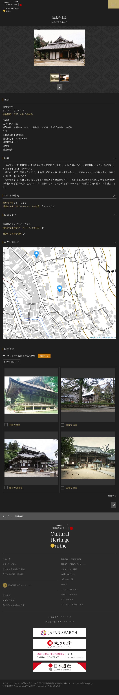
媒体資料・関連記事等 (71, 559)
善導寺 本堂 (71, 425)
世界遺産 (7, 595)
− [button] (7, 256)
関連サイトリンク (69, 594)
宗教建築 (7, 114)
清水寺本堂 (8, 202)
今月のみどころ (68, 574)
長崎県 (29, 114)
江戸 (15, 114)
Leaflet (92, 337)
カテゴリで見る (10, 564)
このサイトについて (70, 589)
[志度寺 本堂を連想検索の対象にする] (62, 487)
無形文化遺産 (9, 600)
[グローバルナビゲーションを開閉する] (113, 4)
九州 (22, 114)
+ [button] (7, 251)
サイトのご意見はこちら (72, 604)
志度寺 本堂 (71, 487)
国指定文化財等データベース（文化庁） (22, 206)
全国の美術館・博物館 (13, 574)
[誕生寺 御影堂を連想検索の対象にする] (6, 487)
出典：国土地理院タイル (106, 337)
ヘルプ (64, 584)
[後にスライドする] (112, 496)
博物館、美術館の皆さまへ (73, 564)
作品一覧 (7, 559)
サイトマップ (67, 599)
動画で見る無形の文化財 (14, 605)
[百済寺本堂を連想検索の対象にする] (6, 424)
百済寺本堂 (14, 424)
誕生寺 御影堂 (16, 487)
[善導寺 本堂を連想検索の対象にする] (62, 425)
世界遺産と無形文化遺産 (14, 569)
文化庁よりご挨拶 (69, 569)
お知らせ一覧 (67, 579)
